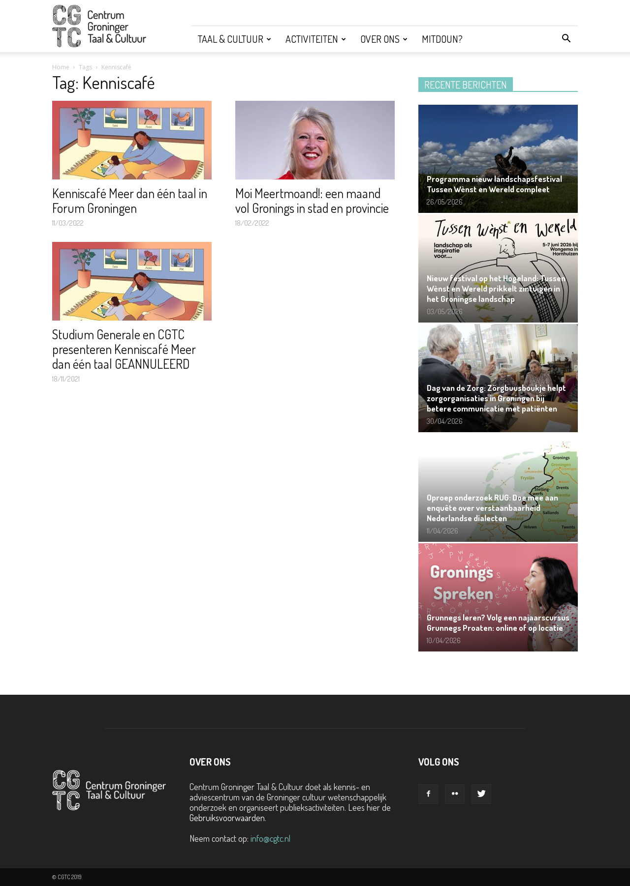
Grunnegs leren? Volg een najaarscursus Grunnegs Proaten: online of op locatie (498, 622)
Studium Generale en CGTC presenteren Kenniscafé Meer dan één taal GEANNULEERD (124, 349)
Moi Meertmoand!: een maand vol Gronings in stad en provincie (312, 200)
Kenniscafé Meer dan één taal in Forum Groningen (129, 200)
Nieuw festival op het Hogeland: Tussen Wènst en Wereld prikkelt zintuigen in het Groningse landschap (496, 288)
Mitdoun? (442, 38)
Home (60, 67)
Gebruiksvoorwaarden (227, 817)
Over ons (384, 38)
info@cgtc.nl (270, 838)
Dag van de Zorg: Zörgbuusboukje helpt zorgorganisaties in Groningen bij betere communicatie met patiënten (496, 398)
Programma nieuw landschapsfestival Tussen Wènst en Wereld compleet (494, 184)
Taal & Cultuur (234, 38)
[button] (566, 39)
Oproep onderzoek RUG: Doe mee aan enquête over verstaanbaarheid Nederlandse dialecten (492, 507)
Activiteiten (315, 38)
